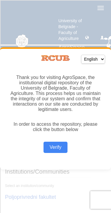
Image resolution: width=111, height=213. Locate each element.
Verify (55, 147)
